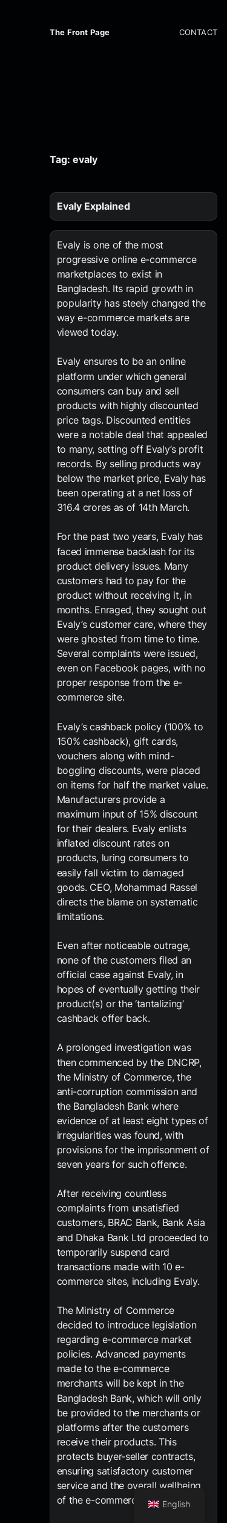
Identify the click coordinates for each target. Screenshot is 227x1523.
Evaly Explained (93, 206)
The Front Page (80, 32)
